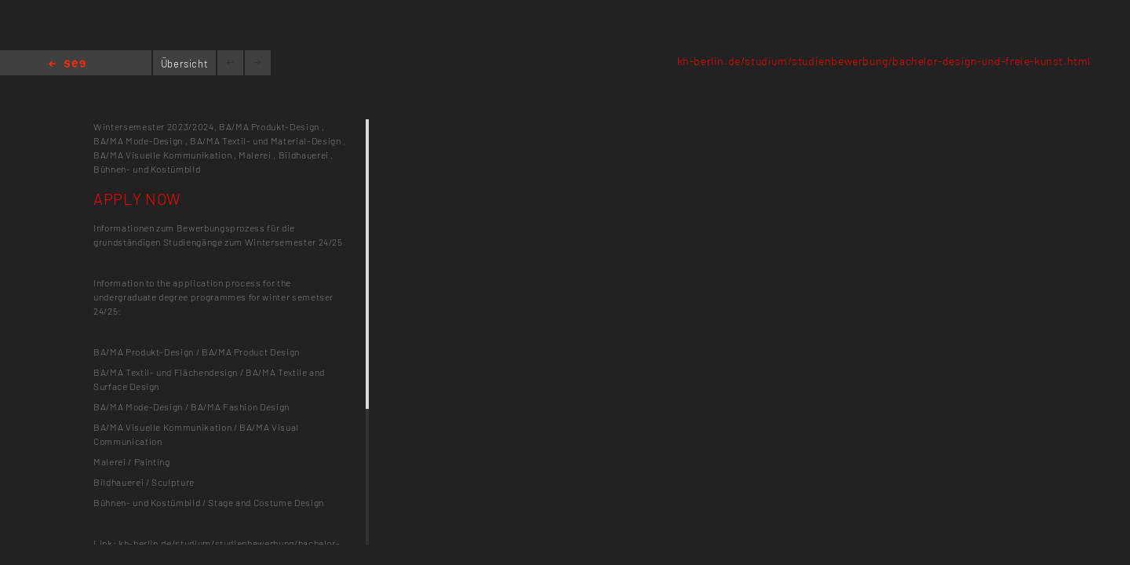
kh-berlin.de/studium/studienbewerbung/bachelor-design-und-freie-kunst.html (884, 60)
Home (67, 64)
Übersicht (185, 63)
